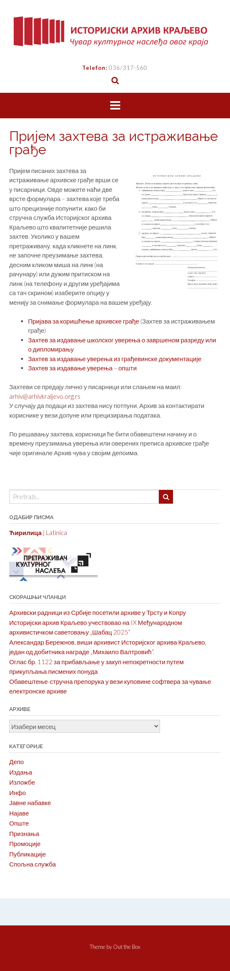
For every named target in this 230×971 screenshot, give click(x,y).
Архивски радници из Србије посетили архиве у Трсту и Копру (97, 612)
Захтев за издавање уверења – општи (82, 368)
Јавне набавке (30, 802)
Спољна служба (32, 864)
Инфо (17, 792)
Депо (16, 761)
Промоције (25, 843)
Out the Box (126, 946)
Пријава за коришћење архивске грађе (83, 321)
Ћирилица (25, 532)
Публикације (27, 854)
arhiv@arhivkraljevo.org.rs (44, 396)
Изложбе (22, 782)
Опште (19, 823)
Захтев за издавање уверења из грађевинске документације (115, 358)
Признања (24, 833)
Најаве (19, 813)
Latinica (56, 532)
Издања (20, 772)
